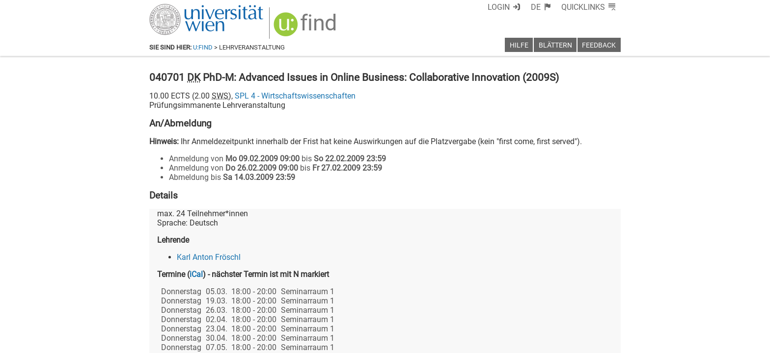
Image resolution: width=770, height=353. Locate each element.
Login (499, 7)
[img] (306, 27)
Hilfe (519, 45)
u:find (203, 47)
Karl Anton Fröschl (209, 257)
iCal (196, 274)
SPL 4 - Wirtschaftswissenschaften (295, 96)
